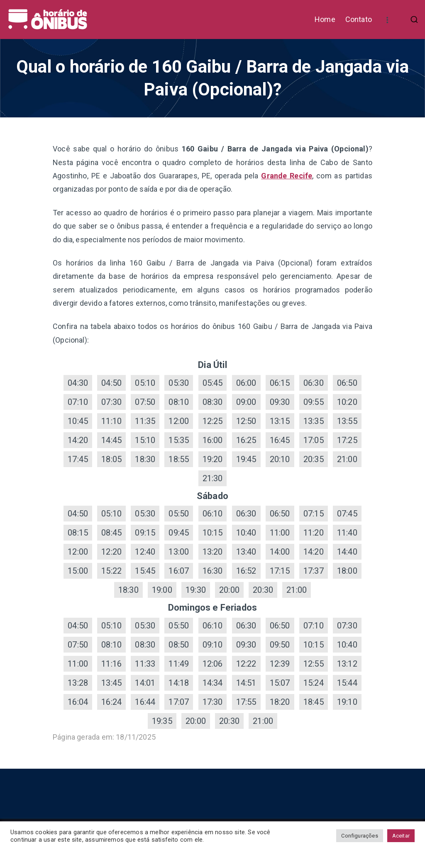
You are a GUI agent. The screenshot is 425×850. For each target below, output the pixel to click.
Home (325, 19)
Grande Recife (286, 175)
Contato (358, 19)
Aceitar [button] (401, 836)
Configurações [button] (359, 836)
